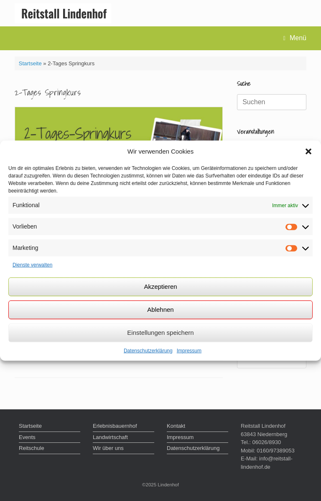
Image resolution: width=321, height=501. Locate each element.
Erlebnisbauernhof (115, 426)
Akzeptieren (160, 286)
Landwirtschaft (110, 437)
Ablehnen (160, 309)
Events (27, 437)
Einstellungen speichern (160, 332)
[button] (308, 151)
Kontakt (176, 426)
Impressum (189, 350)
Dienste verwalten (32, 265)
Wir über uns (108, 448)
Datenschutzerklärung (148, 350)
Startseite (30, 63)
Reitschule (31, 448)
